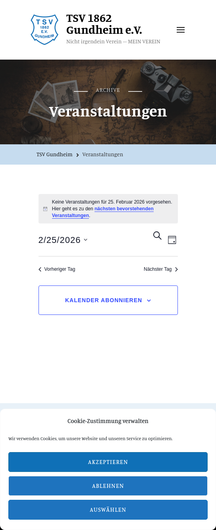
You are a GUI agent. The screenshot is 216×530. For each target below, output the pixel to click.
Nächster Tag (160, 269)
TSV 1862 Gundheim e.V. (104, 23)
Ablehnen (108, 485)
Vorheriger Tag (57, 269)
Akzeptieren (108, 462)
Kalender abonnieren (103, 300)
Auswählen (108, 509)
